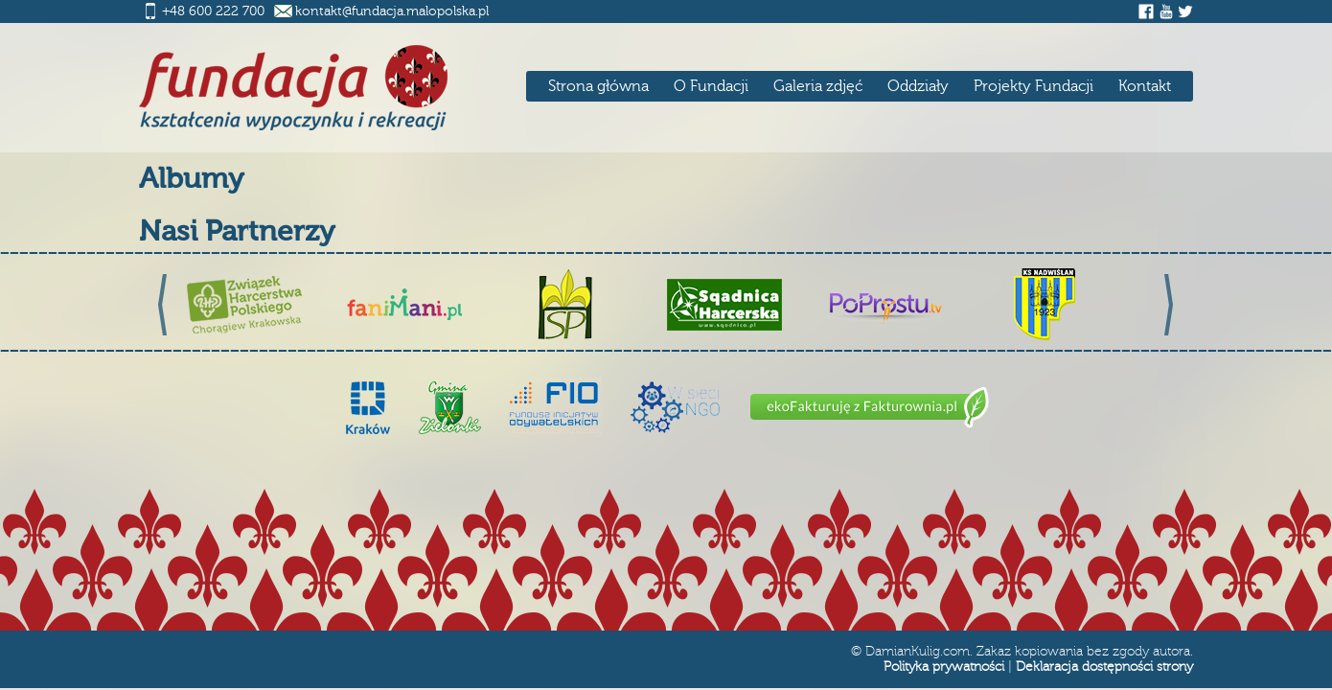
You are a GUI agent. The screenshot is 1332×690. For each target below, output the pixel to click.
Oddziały (918, 86)
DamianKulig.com (917, 651)
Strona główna (598, 86)
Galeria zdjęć (817, 86)
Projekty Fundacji (1033, 86)
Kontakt (1144, 86)
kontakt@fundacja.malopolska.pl (392, 11)
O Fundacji (711, 86)
